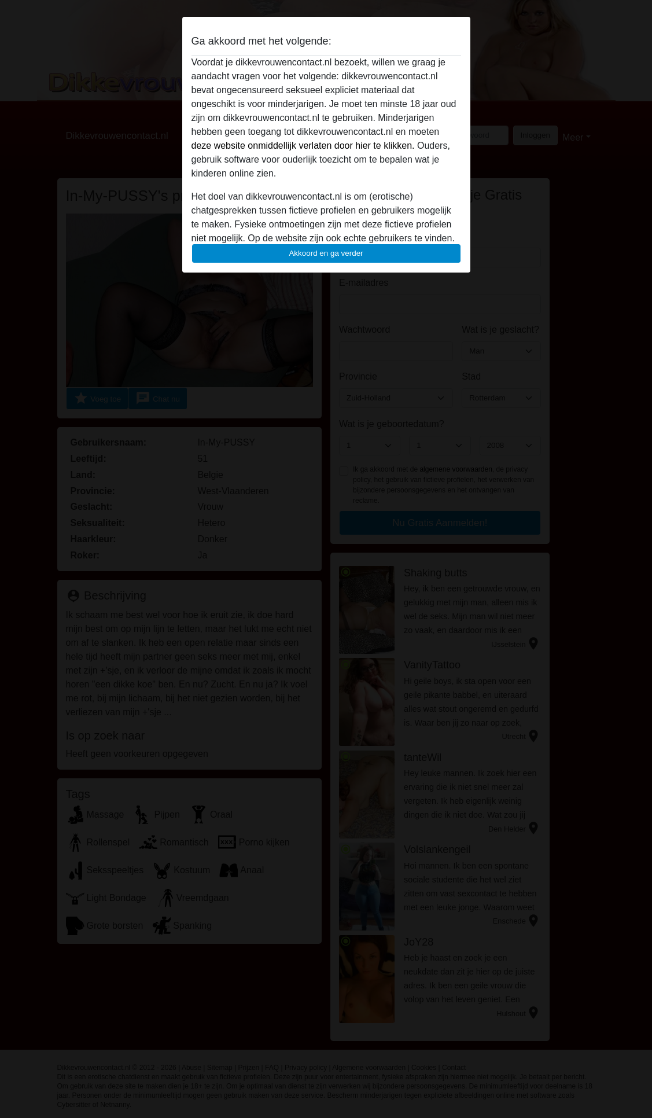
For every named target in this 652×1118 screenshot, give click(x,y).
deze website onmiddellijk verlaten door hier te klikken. (303, 145)
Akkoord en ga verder (326, 253)
